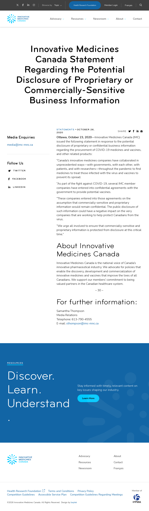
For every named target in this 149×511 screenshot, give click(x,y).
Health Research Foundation (85, 5)
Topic (56, 5)
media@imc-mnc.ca (20, 145)
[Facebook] (23, 5)
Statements (65, 130)
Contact (137, 19)
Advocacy (55, 19)
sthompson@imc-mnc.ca (82, 323)
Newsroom (99, 19)
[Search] (141, 5)
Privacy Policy (86, 491)
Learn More (88, 398)
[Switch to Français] (128, 5)
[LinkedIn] (28, 5)
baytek (74, 502)
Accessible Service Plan (52, 494)
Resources (77, 19)
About (119, 19)
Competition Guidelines (21, 494)
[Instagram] (34, 5)
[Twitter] (17, 5)
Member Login (111, 5)
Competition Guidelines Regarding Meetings (96, 494)
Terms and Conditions (61, 491)
